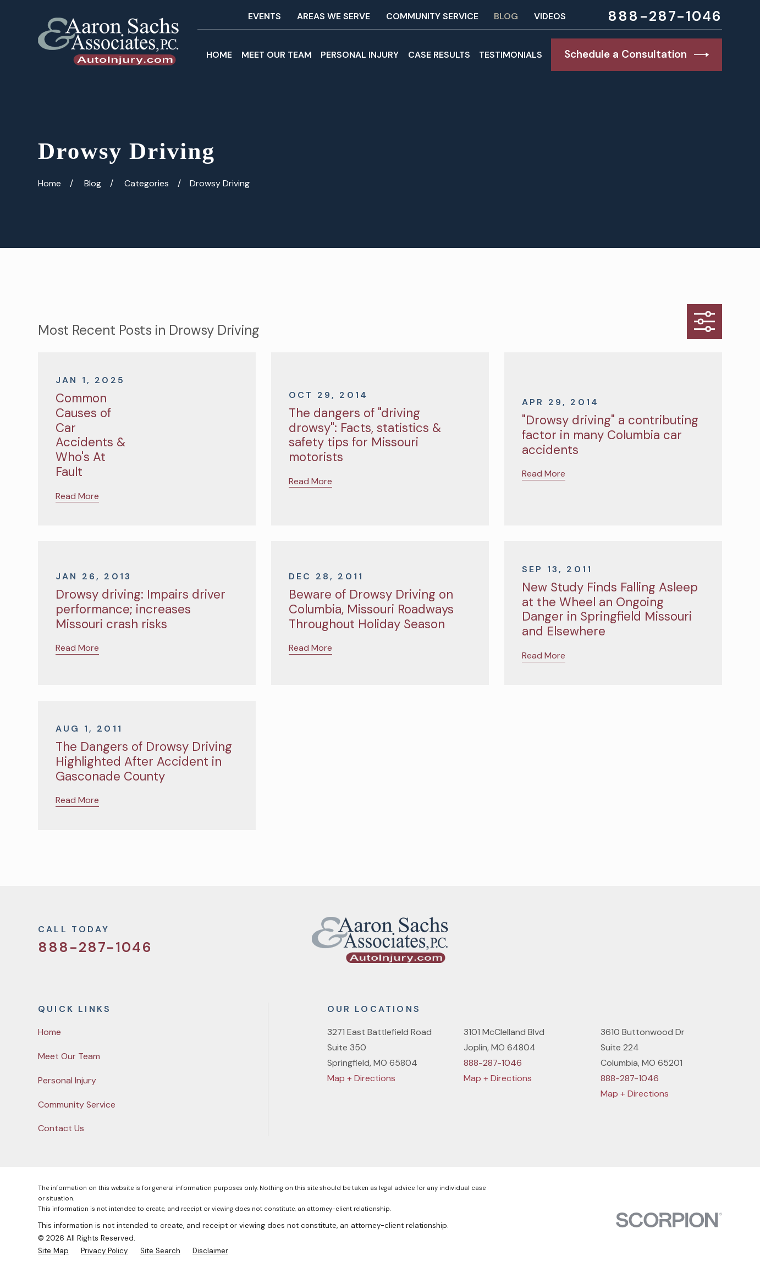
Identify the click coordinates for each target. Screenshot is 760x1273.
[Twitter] (632, 944)
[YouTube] (688, 944)
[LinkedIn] (716, 944)
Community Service (432, 16)
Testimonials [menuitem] (510, 54)
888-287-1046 (665, 16)
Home (49, 1032)
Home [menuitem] (219, 54)
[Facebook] (660, 944)
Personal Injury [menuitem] (360, 54)
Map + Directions (361, 1078)
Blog (506, 16)
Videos (550, 16)
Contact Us (61, 1128)
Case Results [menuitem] (439, 54)
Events (264, 16)
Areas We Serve (333, 16)
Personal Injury (67, 1080)
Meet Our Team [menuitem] (276, 54)
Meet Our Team (69, 1056)
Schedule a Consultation (636, 54)
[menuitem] (53, 1250)
